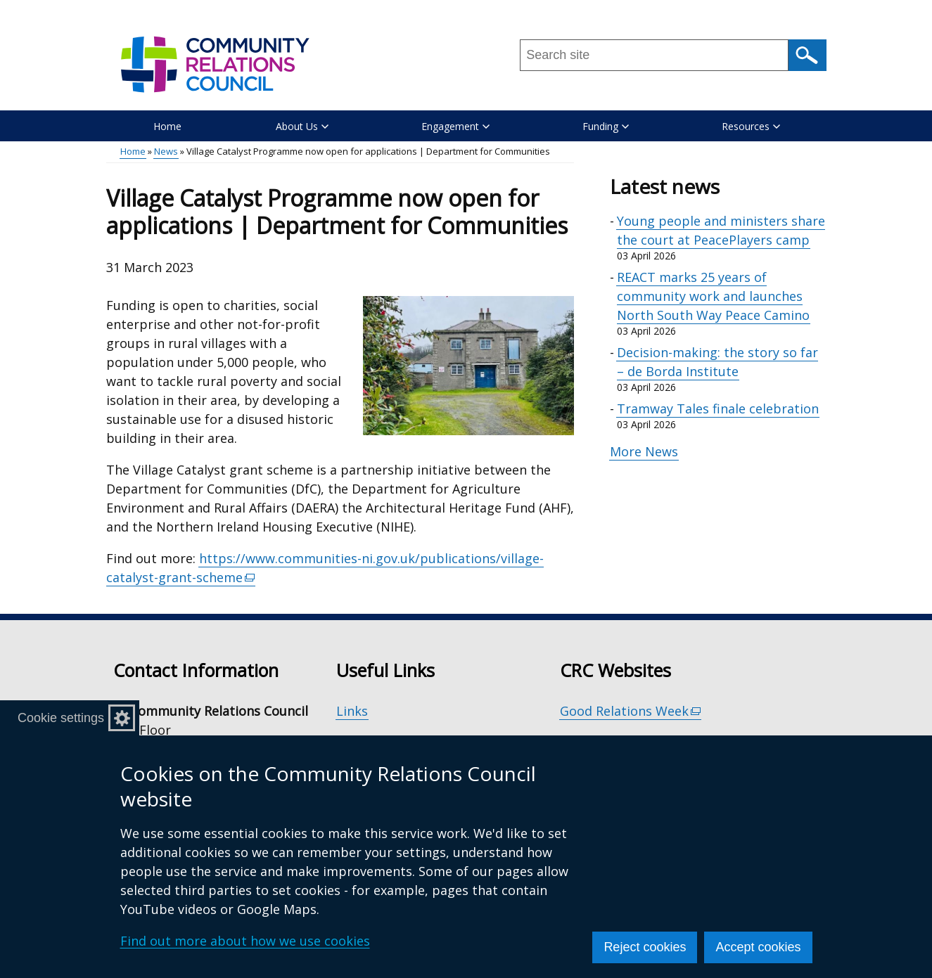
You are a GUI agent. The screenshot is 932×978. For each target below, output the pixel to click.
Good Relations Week (631, 711)
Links (352, 710)
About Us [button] (302, 126)
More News (644, 451)
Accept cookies (757, 947)
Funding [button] (605, 126)
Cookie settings (61, 718)
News (166, 151)
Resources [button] (751, 126)
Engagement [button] (455, 126)
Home (167, 126)
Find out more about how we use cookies (245, 940)
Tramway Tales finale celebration (718, 408)
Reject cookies (645, 947)
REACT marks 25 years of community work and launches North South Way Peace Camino (713, 296)
